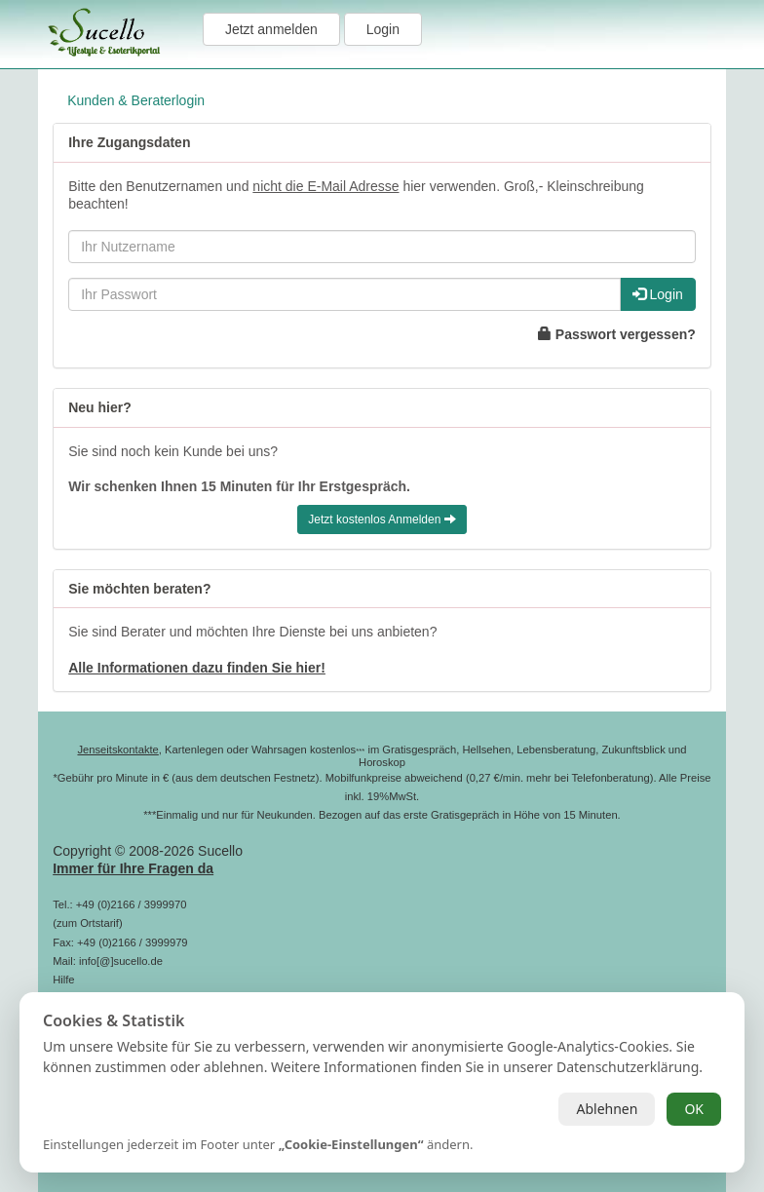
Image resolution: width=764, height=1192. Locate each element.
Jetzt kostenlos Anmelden (381, 519)
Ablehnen (606, 1108)
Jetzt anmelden (271, 29)
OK (694, 1108)
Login (383, 29)
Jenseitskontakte (117, 749)
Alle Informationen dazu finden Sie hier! (196, 667)
